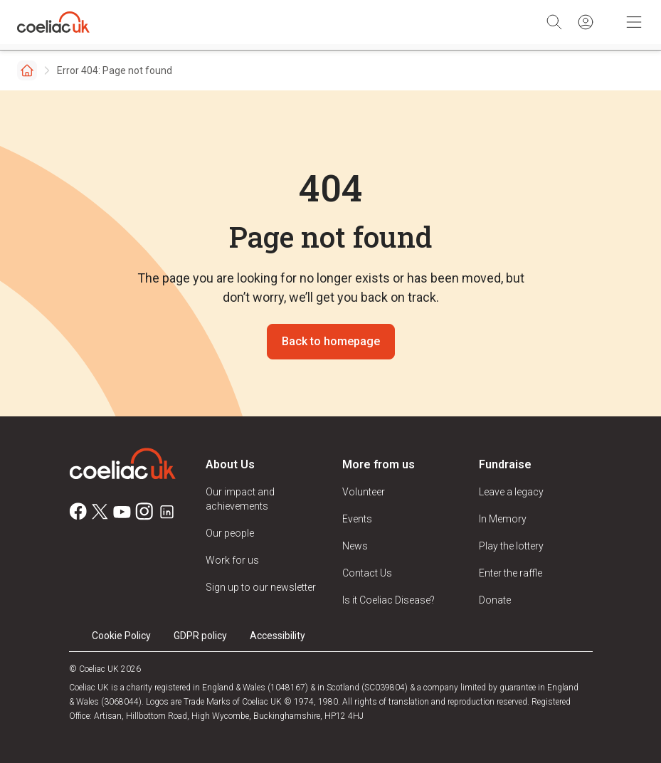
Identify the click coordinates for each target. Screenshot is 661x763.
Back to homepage (331, 341)
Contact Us (367, 573)
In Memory (503, 519)
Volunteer (363, 492)
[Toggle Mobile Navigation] (634, 22)
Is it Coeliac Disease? (388, 600)
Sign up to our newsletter (261, 587)
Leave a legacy (511, 492)
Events (357, 519)
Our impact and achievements (240, 499)
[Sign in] (586, 22)
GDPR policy (200, 635)
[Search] (554, 22)
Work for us (232, 560)
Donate (495, 600)
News (355, 546)
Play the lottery (511, 546)
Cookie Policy (121, 635)
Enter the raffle (510, 573)
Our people (230, 533)
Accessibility (277, 635)
